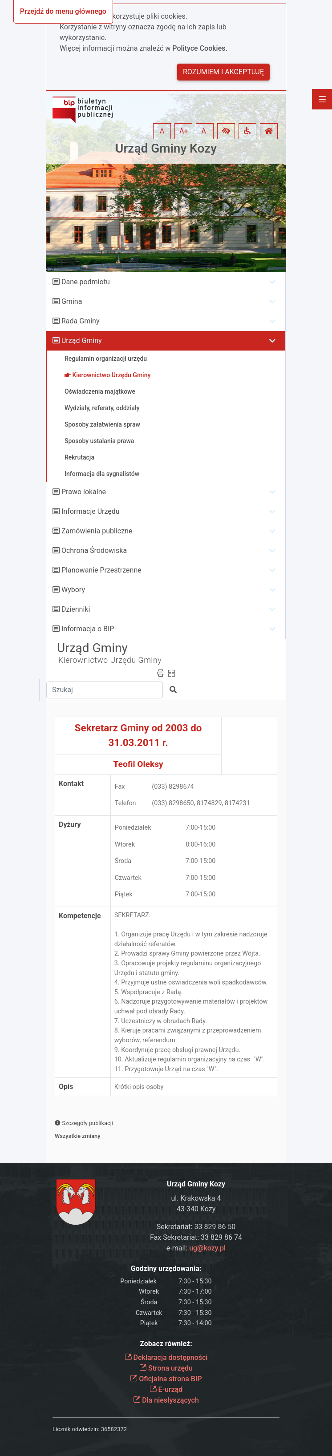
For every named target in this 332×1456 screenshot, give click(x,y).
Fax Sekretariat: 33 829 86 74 (196, 1237)
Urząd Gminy (81, 340)
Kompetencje (80, 916)
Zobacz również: (166, 1343)
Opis (66, 1086)
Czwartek (128, 878)
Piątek (124, 894)
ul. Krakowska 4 (196, 1198)
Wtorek (125, 844)
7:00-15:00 (201, 827)
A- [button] (205, 131)
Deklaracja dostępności (166, 1357)
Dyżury (70, 824)
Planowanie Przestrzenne (101, 570)
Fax (120, 787)
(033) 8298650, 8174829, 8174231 (201, 803)
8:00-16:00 (201, 844)
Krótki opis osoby (138, 1087)
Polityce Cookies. (199, 48)
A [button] (162, 131)
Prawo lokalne (83, 492)
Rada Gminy (80, 321)
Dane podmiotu (85, 282)
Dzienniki (75, 609)
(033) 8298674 (173, 787)
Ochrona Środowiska (94, 550)
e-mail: (196, 1248)
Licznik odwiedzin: (76, 1429)
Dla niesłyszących (166, 1400)
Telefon (125, 803)
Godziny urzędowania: (166, 1268)
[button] (226, 131)
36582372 (114, 1429)
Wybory (73, 589)
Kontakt (71, 783)
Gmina (71, 301)
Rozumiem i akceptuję (223, 72)
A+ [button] (183, 131)
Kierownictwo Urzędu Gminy (110, 660)
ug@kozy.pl (207, 1248)
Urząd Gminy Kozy (166, 148)
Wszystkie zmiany (78, 1136)
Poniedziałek (133, 827)
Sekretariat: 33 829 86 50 (196, 1226)
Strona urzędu (166, 1368)
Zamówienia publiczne (96, 531)
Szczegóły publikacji (84, 1123)
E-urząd (166, 1389)
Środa (123, 861)
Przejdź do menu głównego (63, 11)
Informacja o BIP (87, 629)
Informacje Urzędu (90, 511)
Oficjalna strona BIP (166, 1379)
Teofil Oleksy (138, 764)
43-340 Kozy (196, 1209)
